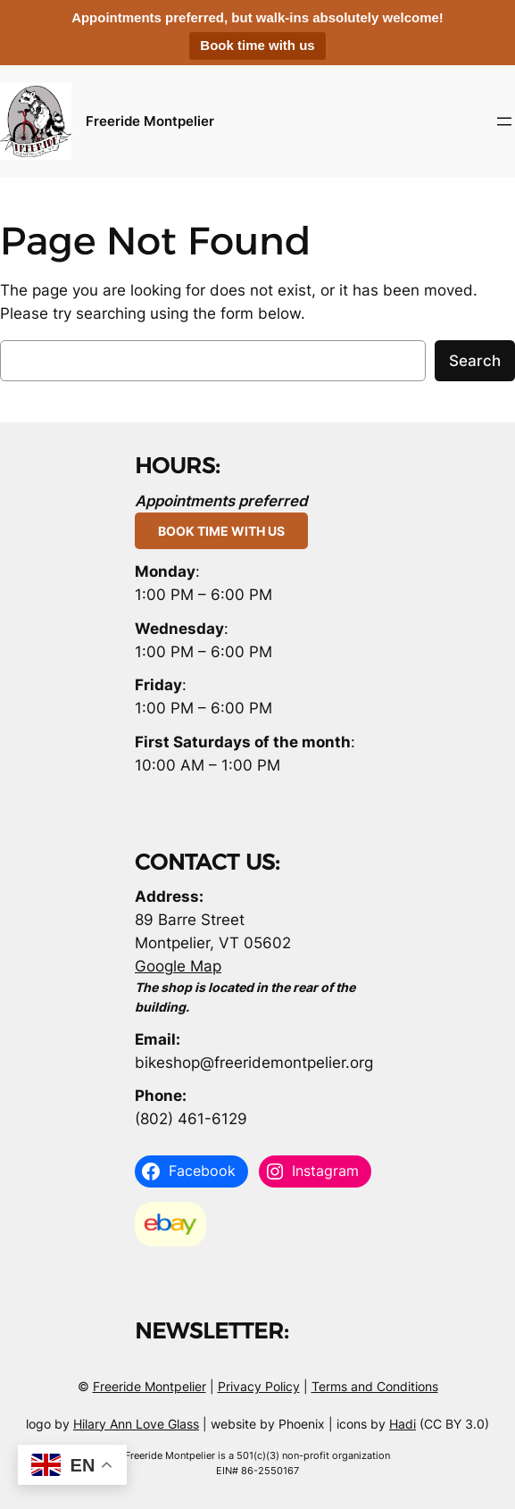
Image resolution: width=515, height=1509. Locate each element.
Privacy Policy (259, 1386)
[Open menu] (504, 121)
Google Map (178, 966)
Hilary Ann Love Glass (136, 1423)
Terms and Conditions (374, 1386)
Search (475, 361)
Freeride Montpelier (150, 121)
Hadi (402, 1423)
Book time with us (257, 45)
